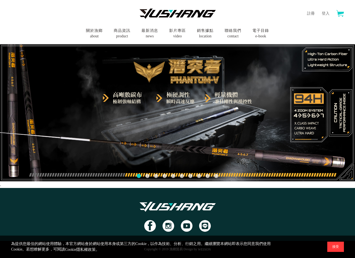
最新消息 (149, 34)
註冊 (311, 13)
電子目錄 (260, 34)
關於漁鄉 (94, 34)
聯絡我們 (233, 34)
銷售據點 (205, 34)
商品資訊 (122, 34)
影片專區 (177, 34)
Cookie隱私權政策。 (82, 249)
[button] (139, 176)
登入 (325, 13)
